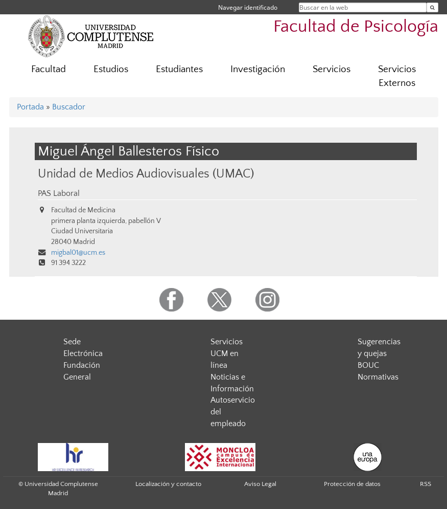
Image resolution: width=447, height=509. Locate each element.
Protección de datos (352, 484)
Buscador (68, 107)
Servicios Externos (397, 76)
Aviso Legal (260, 484)
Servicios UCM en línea (226, 353)
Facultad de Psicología (355, 26)
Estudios (110, 69)
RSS (425, 484)
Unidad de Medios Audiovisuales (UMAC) (146, 174)
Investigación (257, 69)
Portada (30, 107)
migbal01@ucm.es (78, 253)
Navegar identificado (247, 7)
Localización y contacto (168, 484)
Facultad (48, 69)
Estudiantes (179, 69)
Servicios (331, 69)
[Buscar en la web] (432, 7)
